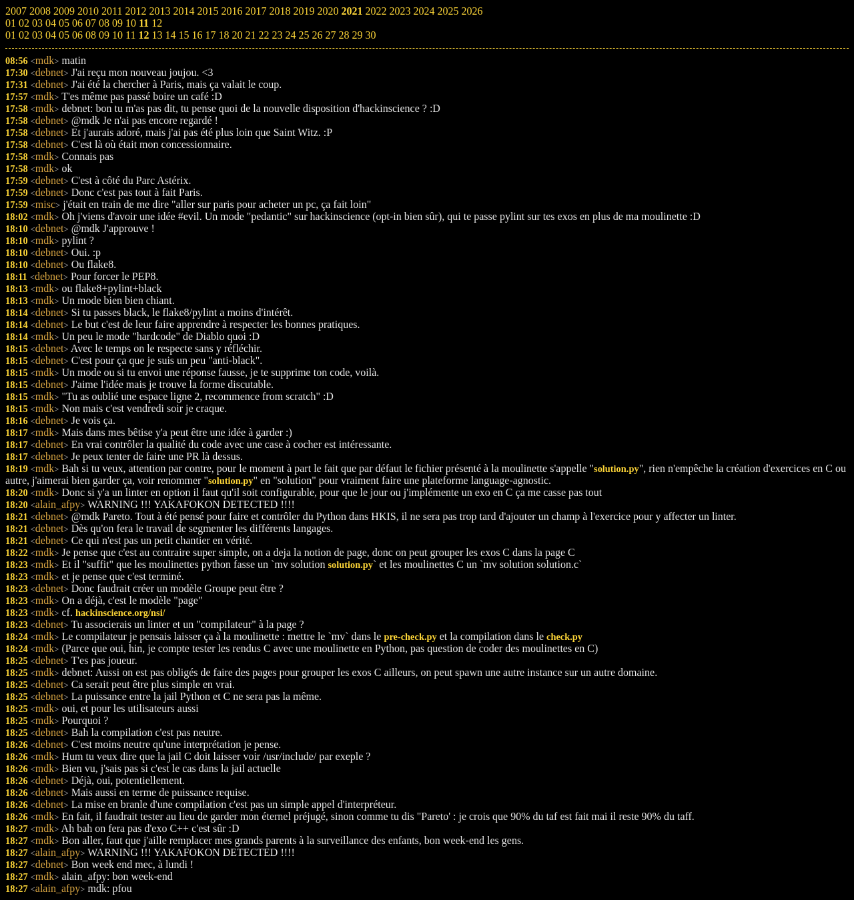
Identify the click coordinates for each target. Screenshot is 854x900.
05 (64, 35)
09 (104, 35)
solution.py (616, 468)
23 (277, 35)
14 (170, 35)
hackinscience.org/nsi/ (120, 612)
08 (90, 35)
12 (143, 35)
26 (317, 35)
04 (50, 35)
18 (223, 35)
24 (290, 35)
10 (117, 35)
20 (237, 35)
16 (196, 35)
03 (37, 35)
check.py (564, 636)
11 (130, 35)
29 (357, 35)
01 (10, 35)
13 (156, 35)
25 (303, 35)
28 (343, 35)
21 (250, 35)
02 (24, 35)
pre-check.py (410, 636)
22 (263, 35)
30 (370, 35)
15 (183, 35)
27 (330, 35)
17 (210, 35)
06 (77, 35)
